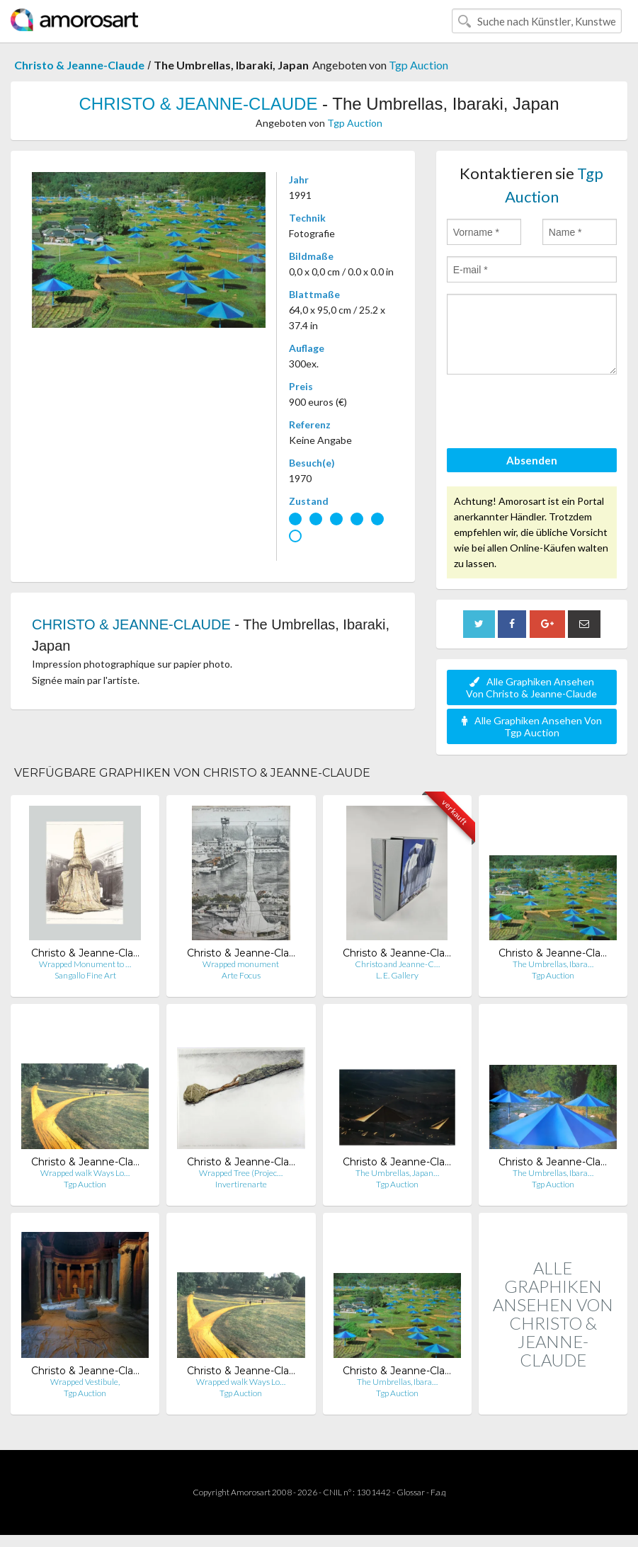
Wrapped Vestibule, (85, 1381)
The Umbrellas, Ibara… (553, 964)
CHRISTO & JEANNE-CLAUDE (198, 103)
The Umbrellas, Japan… (397, 1173)
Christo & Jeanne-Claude (79, 65)
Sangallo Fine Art (85, 975)
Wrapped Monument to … (85, 964)
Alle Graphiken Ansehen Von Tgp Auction (532, 726)
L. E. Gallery (397, 975)
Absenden (531, 460)
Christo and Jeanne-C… (397, 964)
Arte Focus (241, 975)
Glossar (411, 1492)
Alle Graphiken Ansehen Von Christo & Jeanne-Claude (531, 687)
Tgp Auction (418, 65)
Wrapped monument (241, 964)
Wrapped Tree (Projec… (241, 1173)
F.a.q (438, 1492)
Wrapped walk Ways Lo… (85, 1173)
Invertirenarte (241, 1184)
